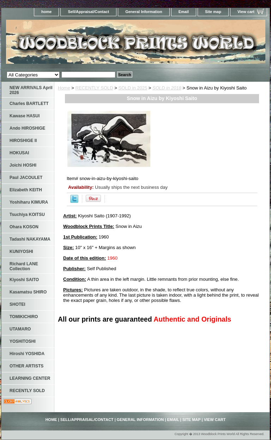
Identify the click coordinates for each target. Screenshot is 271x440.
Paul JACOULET (26, 177)
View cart (245, 12)
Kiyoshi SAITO (24, 279)
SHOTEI (17, 304)
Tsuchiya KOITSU (27, 214)
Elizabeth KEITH (26, 189)
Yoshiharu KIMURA (29, 202)
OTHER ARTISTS (26, 366)
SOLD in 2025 (133, 88)
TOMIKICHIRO (24, 316)
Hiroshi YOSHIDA (27, 353)
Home (64, 88)
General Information (143, 12)
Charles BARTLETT (29, 103)
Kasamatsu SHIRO (28, 292)
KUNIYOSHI (21, 251)
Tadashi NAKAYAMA (30, 239)
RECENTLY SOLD (94, 88)
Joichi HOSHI (23, 165)
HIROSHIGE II (23, 140)
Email (184, 12)
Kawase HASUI (25, 115)
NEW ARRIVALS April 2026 (31, 90)
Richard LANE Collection (24, 266)
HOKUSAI (19, 152)
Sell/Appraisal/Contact (88, 12)
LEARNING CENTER (30, 378)
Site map (213, 12)
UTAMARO (20, 329)
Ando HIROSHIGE (27, 128)
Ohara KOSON (24, 226)
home (46, 12)
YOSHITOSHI (23, 341)
